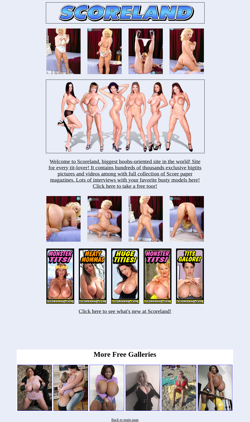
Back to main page (125, 420)
